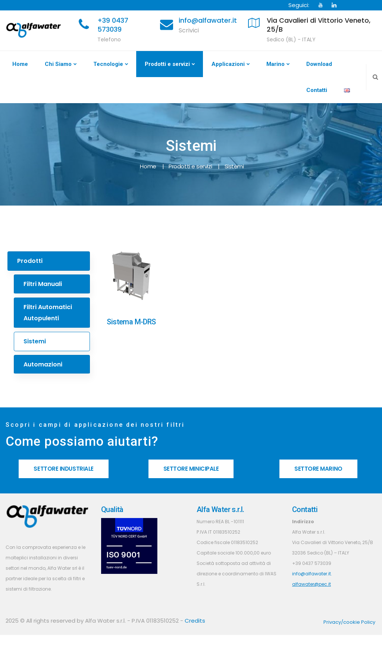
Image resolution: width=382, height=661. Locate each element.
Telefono (109, 39)
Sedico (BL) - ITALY (291, 39)
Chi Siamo (58, 64)
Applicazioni (228, 64)
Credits (195, 621)
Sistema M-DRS (131, 321)
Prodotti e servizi (167, 64)
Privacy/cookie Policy (349, 622)
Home (20, 64)
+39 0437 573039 (112, 25)
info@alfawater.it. (312, 574)
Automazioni (43, 364)
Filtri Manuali (43, 284)
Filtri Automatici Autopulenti (48, 312)
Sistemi (35, 341)
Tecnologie (108, 64)
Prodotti (30, 261)
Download (319, 64)
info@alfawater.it (208, 20)
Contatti (316, 90)
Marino (275, 64)
